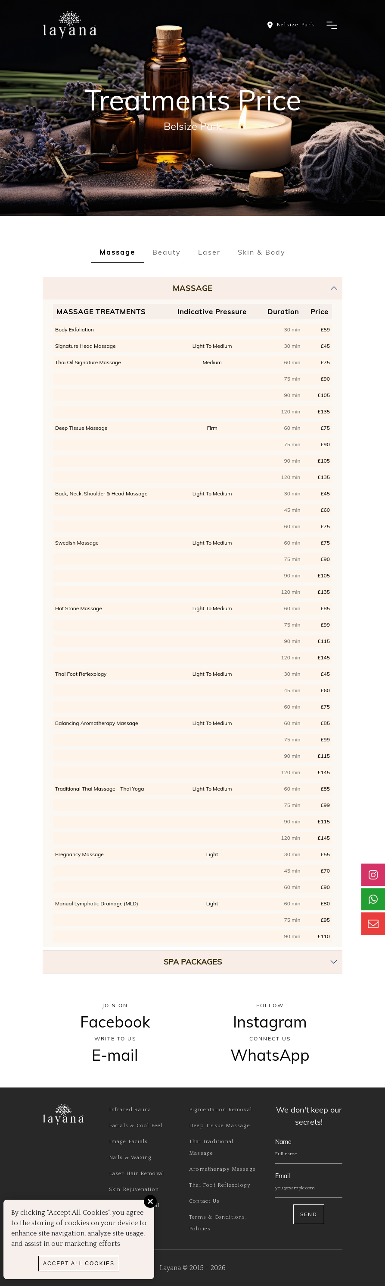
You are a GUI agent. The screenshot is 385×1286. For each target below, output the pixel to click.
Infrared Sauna (130, 1110)
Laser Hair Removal (137, 1173)
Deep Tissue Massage (219, 1125)
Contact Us (204, 1201)
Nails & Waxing (130, 1157)
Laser (209, 252)
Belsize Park (193, 126)
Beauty (166, 252)
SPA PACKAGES (193, 962)
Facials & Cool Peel (136, 1125)
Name (283, 1142)
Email (282, 1176)
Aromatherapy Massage (222, 1169)
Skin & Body (262, 252)
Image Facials (128, 1141)
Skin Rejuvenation (134, 1189)
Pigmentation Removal (220, 1110)
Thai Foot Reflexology (219, 1185)
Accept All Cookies (79, 1264)
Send (308, 1214)
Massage (117, 252)
